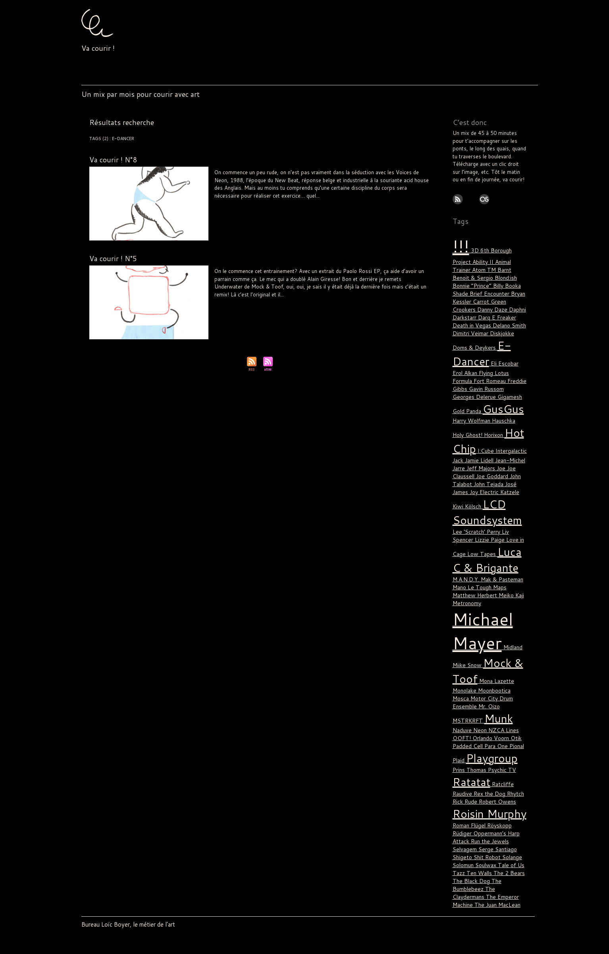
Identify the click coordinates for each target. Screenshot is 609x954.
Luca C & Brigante (326, 300)
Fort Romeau (468, 360)
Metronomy (493, 552)
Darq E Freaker (495, 302)
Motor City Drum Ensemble (485, 640)
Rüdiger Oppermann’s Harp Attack (324, 305)
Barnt (469, 267)
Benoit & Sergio (496, 267)
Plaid (485, 683)
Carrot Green (503, 288)
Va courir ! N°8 (113, 159)
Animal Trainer (491, 260)
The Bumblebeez (475, 808)
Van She (480, 861)
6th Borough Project (501, 249)
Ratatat (471, 715)
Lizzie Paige (467, 502)
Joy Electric (482, 460)
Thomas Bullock (301, 206)
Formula (273, 202)
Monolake (464, 633)
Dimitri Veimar (470, 317)
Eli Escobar (252, 202)
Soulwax (485, 790)
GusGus (472, 385)
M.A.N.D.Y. (507, 529)
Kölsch (472, 472)
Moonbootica (493, 633)
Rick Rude (464, 733)
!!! (216, 202)
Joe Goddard (490, 445)
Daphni (515, 295)
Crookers (464, 295)
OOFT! (491, 668)
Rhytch (512, 725)
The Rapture (488, 833)
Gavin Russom (470, 367)
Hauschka (487, 395)
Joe (499, 438)
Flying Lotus (481, 352)
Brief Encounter (504, 281)
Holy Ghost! (295, 202)
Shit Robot (485, 783)
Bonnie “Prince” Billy (500, 274)
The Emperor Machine (479, 818)
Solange (509, 783)
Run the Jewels (488, 768)
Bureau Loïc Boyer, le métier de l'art (124, 923)
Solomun (368, 305)
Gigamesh (484, 374)
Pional (471, 683)
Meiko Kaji (465, 552)
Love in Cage (497, 502)
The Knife (499, 825)
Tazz (458, 797)
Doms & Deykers (473, 329)
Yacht (487, 879)
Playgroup (401, 202)
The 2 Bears (413, 305)
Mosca (518, 633)
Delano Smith (506, 310)
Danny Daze (490, 295)
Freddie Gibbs (502, 360)
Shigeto (462, 783)
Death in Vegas (471, 310)
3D (472, 249)
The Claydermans (231, 310)
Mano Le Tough (362, 300)
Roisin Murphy (275, 305)
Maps (476, 545)
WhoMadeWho (492, 868)
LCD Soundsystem (327, 202)
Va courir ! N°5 (113, 258)
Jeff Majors (479, 438)
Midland (508, 593)
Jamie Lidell (252, 300)
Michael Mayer (362, 202)
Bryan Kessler (469, 288)
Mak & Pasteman (473, 538)
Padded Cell (494, 675)
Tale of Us (389, 305)
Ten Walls (478, 797)
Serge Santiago (495, 775)
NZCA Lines (467, 668)
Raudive (462, 725)
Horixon (480, 408)
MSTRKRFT (489, 647)
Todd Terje (479, 851)
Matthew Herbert (395, 300)
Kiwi (458, 472)
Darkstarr (464, 302)
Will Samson (357, 206)
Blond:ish (463, 274)
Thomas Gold (487, 840)
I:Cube (482, 422)
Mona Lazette (494, 624)
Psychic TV (243, 206)
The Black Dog (470, 804)
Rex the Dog (487, 725)
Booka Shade (468, 281)
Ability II (462, 260)
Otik (474, 675)
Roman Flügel (269, 206)
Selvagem (464, 775)
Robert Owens (495, 733)
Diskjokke (500, 317)
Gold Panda (511, 374)
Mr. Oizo (463, 647)
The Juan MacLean (484, 822)
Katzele (274, 300)
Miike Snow (467, 610)
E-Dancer (230, 202)
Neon (384, 202)
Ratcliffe (250, 305)
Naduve (232, 305)
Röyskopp (498, 754)
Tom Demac (331, 206)
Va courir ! (98, 48)
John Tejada (486, 452)
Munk (465, 658)
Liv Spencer (295, 300)
